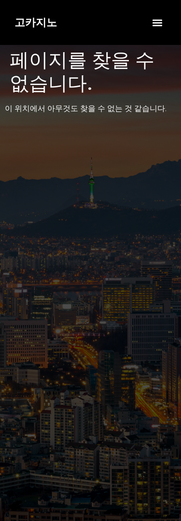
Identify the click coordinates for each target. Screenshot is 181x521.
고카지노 (35, 22)
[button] (157, 22)
